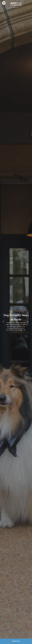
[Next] (28, 322)
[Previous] (4, 322)
